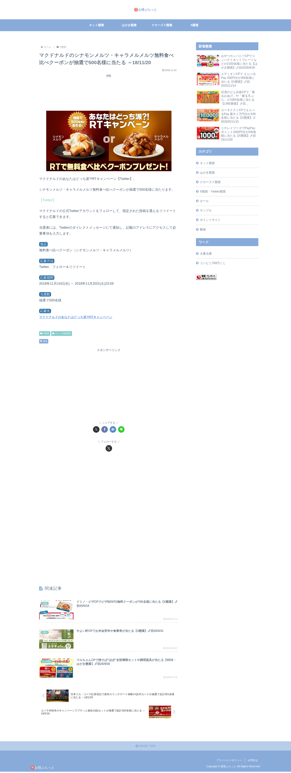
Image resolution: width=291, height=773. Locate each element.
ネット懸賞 (207, 163)
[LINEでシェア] (121, 429)
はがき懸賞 (207, 172)
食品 (43, 341)
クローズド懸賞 (210, 182)
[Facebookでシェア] (104, 429)
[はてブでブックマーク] (113, 429)
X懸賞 (44, 333)
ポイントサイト (210, 219)
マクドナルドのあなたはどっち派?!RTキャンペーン (78, 317)
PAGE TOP (145, 747)
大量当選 (206, 253)
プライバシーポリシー (229, 761)
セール (204, 201)
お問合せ (253, 761)
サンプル (206, 210)
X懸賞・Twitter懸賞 (212, 191)
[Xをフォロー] (109, 448)
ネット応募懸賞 (61, 333)
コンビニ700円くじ (213, 263)
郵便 (203, 229)
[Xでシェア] (96, 429)
